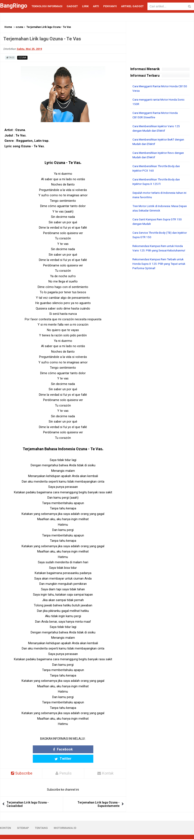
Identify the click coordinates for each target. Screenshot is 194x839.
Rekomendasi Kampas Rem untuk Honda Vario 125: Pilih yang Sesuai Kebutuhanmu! (159, 250)
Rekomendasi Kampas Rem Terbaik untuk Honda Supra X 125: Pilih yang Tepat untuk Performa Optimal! (156, 268)
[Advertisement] (160, 305)
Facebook (47, 749)
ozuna (19, 27)
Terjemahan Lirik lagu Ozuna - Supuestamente (98, 794)
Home (8, 27)
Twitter (78, 749)
